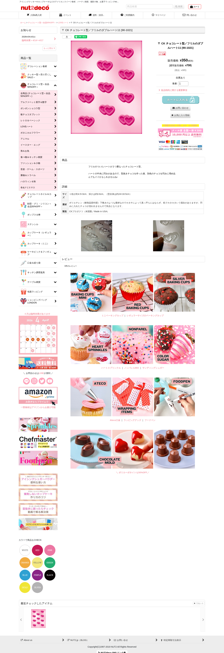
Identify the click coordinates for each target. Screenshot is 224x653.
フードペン (150, 420)
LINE (41, 373)
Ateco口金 (115, 420)
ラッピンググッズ (133, 420)
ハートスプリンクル (111, 368)
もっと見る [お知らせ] (49, 48)
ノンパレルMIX (131, 368)
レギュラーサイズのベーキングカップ (145, 315)
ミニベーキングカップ (112, 315)
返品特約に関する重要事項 (173, 90)
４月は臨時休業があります (37, 314)
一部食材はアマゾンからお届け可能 (38, 407)
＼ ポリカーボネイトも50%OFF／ (132, 472)
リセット (199, 603)
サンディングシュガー (153, 368)
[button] (96, 15)
